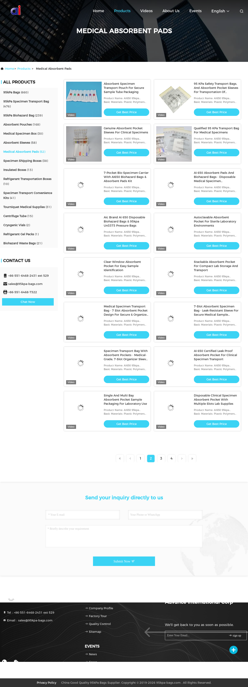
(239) (23, 115)
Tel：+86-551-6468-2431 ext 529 (28, 612)
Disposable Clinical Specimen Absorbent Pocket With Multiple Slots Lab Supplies (215, 400)
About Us (170, 11)
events (195, 11)
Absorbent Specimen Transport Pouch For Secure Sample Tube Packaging (124, 88)
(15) (18, 216)
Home (98, 11)
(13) (18, 170)
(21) (22, 243)
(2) (16, 225)
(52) (24, 152)
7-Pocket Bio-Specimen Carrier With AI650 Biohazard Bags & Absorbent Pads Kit (126, 177)
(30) (23, 133)
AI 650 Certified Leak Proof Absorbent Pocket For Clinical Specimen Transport (215, 355)
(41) (27, 195)
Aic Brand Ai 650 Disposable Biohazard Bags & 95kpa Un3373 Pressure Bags (124, 221)
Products (122, 11)
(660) (15, 92)
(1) (21, 234)
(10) (27, 181)
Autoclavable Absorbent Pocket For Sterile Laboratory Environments (215, 221)
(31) (27, 207)
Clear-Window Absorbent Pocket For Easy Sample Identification (122, 266)
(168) (21, 124)
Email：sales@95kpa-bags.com (27, 620)
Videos (146, 11)
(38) (25, 161)
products (24, 69)
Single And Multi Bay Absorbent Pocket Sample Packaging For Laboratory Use (125, 400)
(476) (26, 104)
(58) (20, 143)
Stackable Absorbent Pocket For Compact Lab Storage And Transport (216, 266)
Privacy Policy (46, 683)
